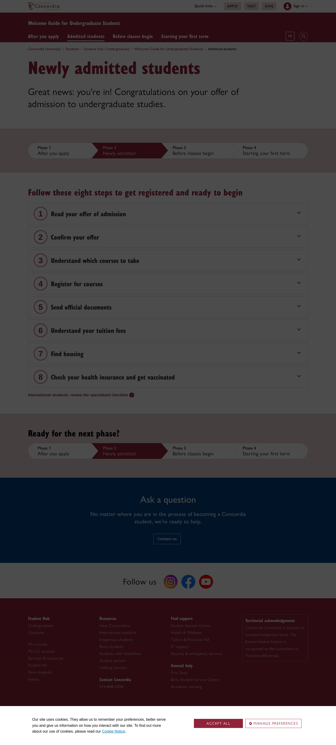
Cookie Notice (113, 731)
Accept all (218, 723)
